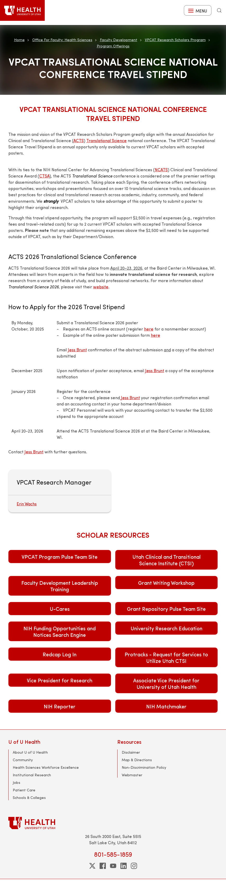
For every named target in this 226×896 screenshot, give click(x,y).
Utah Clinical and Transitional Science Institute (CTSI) (166, 560)
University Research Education (166, 628)
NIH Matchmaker (166, 706)
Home (19, 39)
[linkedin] (123, 866)
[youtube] (113, 866)
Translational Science (106, 140)
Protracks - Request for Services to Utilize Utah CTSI (166, 657)
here (148, 329)
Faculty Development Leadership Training (59, 586)
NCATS (161, 169)
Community (23, 759)
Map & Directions (137, 759)
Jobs (16, 782)
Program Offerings (113, 45)
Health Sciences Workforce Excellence (46, 767)
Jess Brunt (77, 349)
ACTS (78, 140)
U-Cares (60, 608)
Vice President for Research (59, 680)
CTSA (44, 176)
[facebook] (103, 866)
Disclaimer (131, 752)
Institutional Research (32, 774)
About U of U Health (30, 752)
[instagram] (134, 866)
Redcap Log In (59, 654)
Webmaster (132, 774)
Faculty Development (118, 39)
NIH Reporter (59, 706)
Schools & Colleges (29, 797)
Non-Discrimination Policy (144, 767)
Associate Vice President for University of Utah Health (166, 683)
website (100, 286)
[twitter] (92, 866)
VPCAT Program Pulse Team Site (60, 556)
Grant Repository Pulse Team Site (166, 608)
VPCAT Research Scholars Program (175, 39)
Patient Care (24, 789)
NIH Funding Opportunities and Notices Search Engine (59, 631)
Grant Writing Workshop (166, 582)
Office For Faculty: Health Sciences (62, 39)
